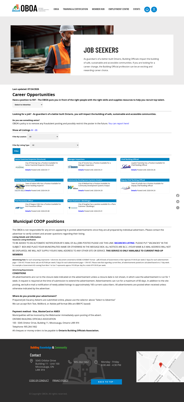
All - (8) (34, 130)
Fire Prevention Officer (24, 201)
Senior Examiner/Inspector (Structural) (30, 159)
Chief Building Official (130, 159)
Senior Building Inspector (25, 180)
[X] (177, 207)
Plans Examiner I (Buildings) (79, 201)
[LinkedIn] (177, 201)
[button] (75, 9)
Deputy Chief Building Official (133, 180)
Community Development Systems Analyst (85, 180)
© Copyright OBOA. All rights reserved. (48, 393)
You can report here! (118, 123)
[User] (154, 9)
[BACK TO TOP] (106, 381)
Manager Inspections (76, 159)
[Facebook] (177, 195)
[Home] (147, 9)
